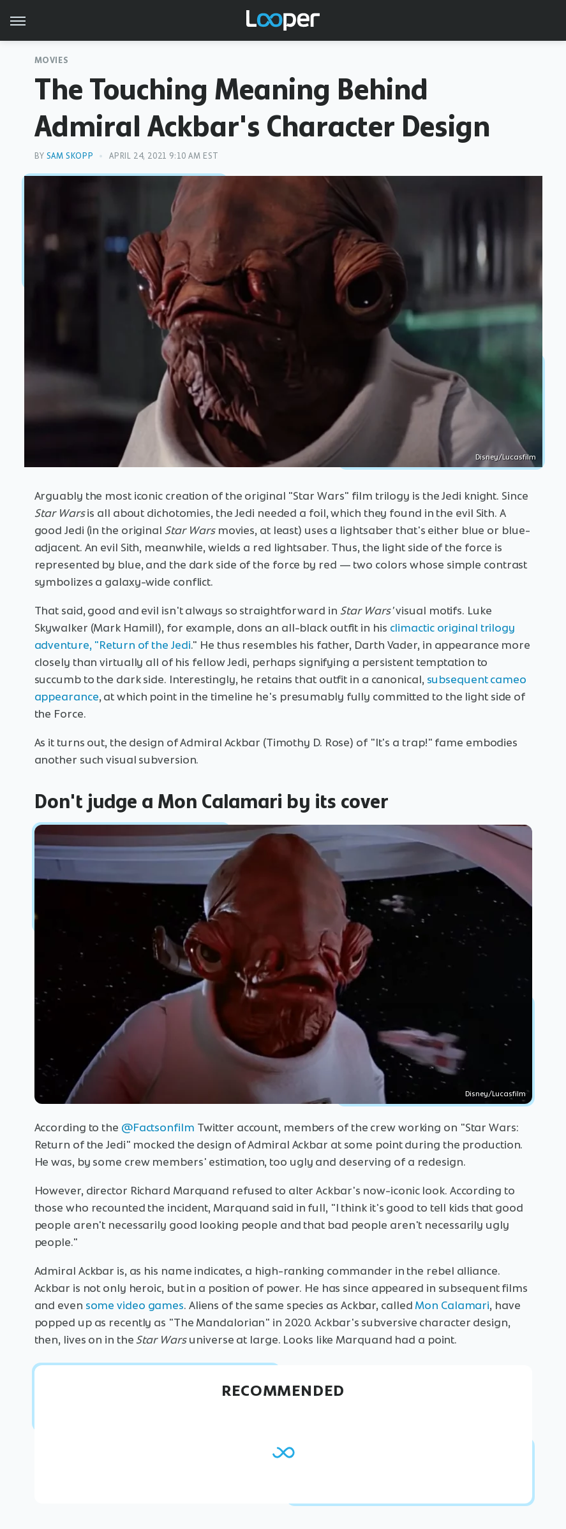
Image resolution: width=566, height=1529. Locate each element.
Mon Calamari (452, 1305)
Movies (51, 60)
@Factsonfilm (158, 1127)
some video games (135, 1305)
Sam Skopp (70, 155)
